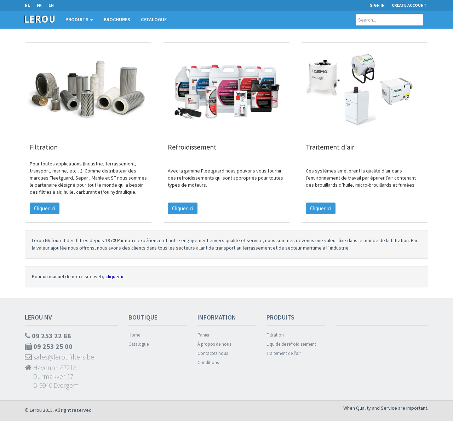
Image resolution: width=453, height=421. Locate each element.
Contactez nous (212, 353)
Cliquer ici (44, 208)
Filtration (275, 335)
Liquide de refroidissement (291, 344)
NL (27, 5)
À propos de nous (214, 344)
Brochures (117, 19)
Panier (203, 335)
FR (39, 5)
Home (134, 335)
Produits (79, 19)
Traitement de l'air (283, 353)
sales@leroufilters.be (59, 356)
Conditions (208, 362)
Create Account (409, 5)
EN (51, 5)
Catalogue (154, 19)
